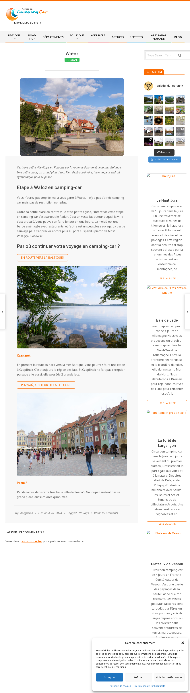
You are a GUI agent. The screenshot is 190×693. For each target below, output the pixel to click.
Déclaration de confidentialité (150, 686)
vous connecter (32, 541)
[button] (183, 643)
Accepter (109, 677)
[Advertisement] (119, 15)
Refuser (138, 677)
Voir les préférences (169, 677)
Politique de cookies (120, 686)
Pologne (72, 60)
